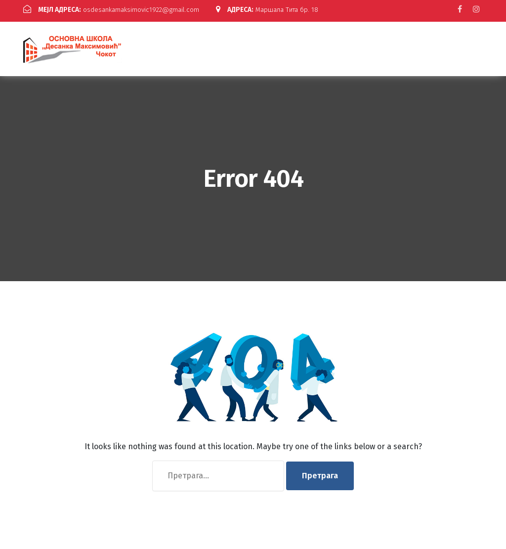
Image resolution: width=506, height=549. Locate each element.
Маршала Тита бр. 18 (81, 17)
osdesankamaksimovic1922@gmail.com (121, 9)
